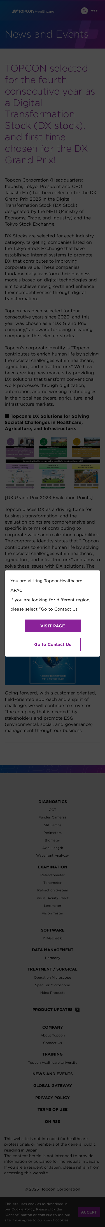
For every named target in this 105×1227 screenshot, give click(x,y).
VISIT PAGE (52, 626)
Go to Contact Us (52, 644)
